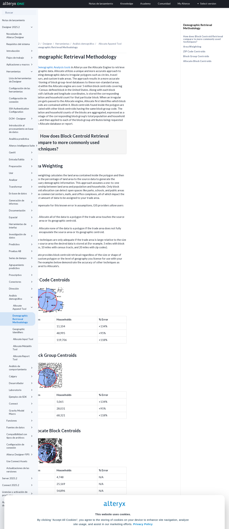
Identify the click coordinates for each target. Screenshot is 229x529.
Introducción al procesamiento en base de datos (21, 128)
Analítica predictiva (19, 138)
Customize (142, 513)
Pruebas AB (21, 251)
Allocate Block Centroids (197, 61)
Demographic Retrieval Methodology (20, 319)
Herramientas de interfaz (21, 226)
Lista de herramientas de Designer (20, 80)
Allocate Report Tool (21, 358)
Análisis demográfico (21, 297)
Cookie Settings (113, 502)
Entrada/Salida (21, 159)
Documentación (21, 210)
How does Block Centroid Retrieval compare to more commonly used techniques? (203, 39)
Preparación (21, 166)
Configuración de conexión (18, 100)
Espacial (21, 217)
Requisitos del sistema (18, 44)
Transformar (21, 186)
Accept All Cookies (87, 513)
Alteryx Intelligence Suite (22, 145)
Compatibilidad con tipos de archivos (19, 436)
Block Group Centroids (196, 56)
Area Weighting (192, 46)
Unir (21, 173)
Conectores (21, 281)
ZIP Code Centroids (194, 51)
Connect (21, 403)
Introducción (19, 50)
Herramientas (19, 71)
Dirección (21, 288)
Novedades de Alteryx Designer (15, 35)
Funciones (19, 420)
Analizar (21, 179)
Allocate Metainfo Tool (22, 348)
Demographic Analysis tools (92, 57)
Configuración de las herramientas (19, 90)
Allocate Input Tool (23, 339)
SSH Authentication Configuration (19, 110)
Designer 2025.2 (17, 27)
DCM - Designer (21, 118)
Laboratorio (21, 390)
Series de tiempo (21, 258)
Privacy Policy (143, 492)
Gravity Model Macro (21, 412)
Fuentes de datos (19, 427)
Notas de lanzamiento (13, 20)
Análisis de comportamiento (21, 368)
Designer (85, 33)
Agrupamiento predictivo (21, 267)
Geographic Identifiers (19, 331)
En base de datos (21, 193)
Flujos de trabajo (19, 57)
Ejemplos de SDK (21, 396)
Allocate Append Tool (23, 307)
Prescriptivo (21, 275)
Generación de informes (21, 202)
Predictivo (21, 244)
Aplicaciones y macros (19, 64)
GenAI (21, 152)
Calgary (21, 376)
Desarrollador (21, 383)
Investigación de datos (21, 236)
